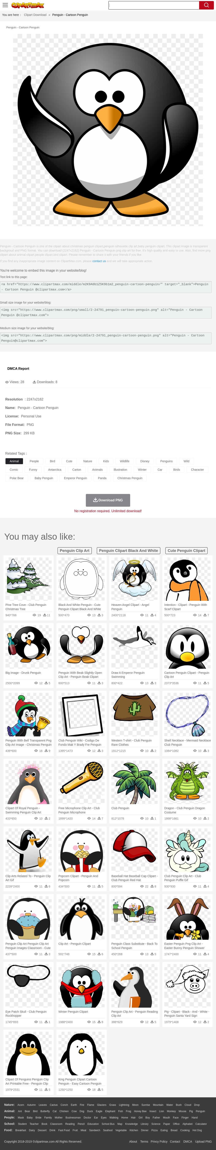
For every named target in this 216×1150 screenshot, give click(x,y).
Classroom (56, 1123)
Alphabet (187, 1123)
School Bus (108, 1123)
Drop (197, 1104)
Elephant (110, 1111)
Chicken (64, 1111)
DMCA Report (18, 368)
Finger (185, 1117)
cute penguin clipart (186, 551)
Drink (52, 1130)
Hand (195, 1117)
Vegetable (121, 1130)
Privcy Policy (159, 1141)
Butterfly (45, 1111)
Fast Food (64, 1130)
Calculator (201, 1123)
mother (58, 1117)
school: (9, 1123)
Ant (20, 1111)
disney (144, 461)
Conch (64, 1104)
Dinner (144, 1130)
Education (93, 1123)
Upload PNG (203, 1141)
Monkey (171, 1111)
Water (169, 1104)
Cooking (185, 1130)
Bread (174, 1130)
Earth (74, 1104)
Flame (90, 1104)
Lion (161, 1111)
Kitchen (134, 1130)
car (160, 469)
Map (119, 1123)
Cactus (54, 1104)
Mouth (166, 1117)
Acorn (21, 1104)
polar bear (17, 478)
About (133, 1141)
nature (87, 461)
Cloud (188, 1104)
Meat (83, 1130)
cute (69, 461)
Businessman (73, 1117)
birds (176, 469)
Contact (175, 1141)
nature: (9, 1104)
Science (156, 1123)
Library (144, 1123)
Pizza (154, 1130)
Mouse (182, 1111)
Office (176, 1123)
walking (113, 1117)
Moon (135, 1104)
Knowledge (131, 1123)
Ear (96, 1117)
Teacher (34, 1123)
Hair (133, 1117)
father (156, 1117)
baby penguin (44, 478)
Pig (191, 1111)
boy (148, 1117)
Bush (179, 1104)
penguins (166, 461)
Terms (144, 1141)
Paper (166, 1123)
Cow (74, 1111)
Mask (21, 1117)
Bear (27, 1111)
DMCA (187, 1141)
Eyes (104, 1117)
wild (186, 461)
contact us (99, 261)
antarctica (54, 469)
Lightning (124, 1104)
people (34, 461)
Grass (112, 1104)
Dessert (42, 1130)
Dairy (32, 1130)
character (197, 469)
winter (142, 469)
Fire (82, 1104)
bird (52, 461)
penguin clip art (74, 551)
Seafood (108, 1130)
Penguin (200, 1111)
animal (14, 461)
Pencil (81, 1123)
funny (33, 469)
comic (14, 469)
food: (8, 1130)
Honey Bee (140, 1111)
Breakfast (20, 1130)
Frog (128, 1111)
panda (102, 478)
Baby (29, 1117)
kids (106, 461)
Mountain (158, 1104)
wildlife (124, 461)
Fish (120, 1111)
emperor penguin (75, 478)
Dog (82, 1111)
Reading (70, 1123)
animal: (9, 1111)
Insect (153, 1111)
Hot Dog (197, 1130)
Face (176, 1117)
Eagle (99, 1111)
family (48, 1117)
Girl (141, 1117)
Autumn (31, 1104)
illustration (120, 469)
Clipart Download (35, 15)
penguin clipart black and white (128, 551)
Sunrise (146, 1104)
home (124, 1117)
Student (22, 1123)
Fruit (75, 1130)
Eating (164, 1130)
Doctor (87, 1117)
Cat (55, 1111)
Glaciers (101, 1104)
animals (97, 469)
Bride (38, 1117)
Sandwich (94, 1130)
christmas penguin (129, 478)
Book (44, 1123)
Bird (35, 1111)
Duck (90, 1111)
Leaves (43, 1104)
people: (9, 1117)
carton (76, 469)
